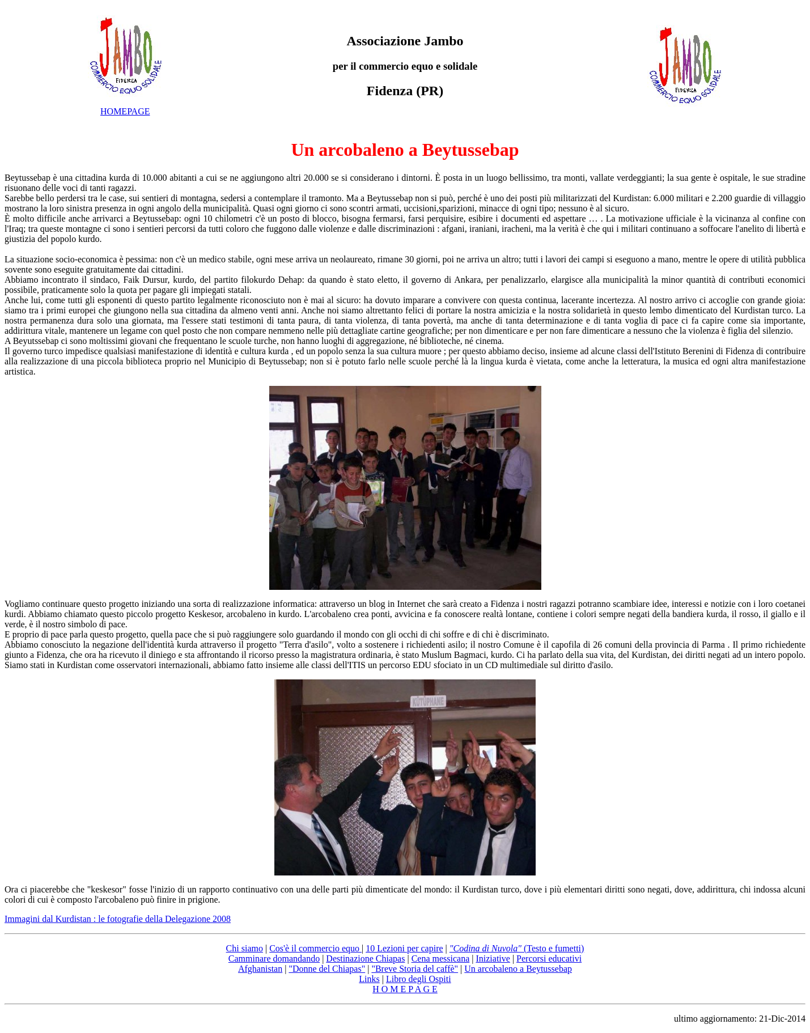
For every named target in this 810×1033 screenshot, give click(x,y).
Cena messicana (441, 958)
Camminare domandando (274, 958)
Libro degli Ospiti (418, 979)
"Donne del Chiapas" (327, 969)
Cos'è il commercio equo (315, 948)
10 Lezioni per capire (404, 948)
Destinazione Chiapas (365, 958)
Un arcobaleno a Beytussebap (405, 149)
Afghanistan (260, 969)
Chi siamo (244, 948)
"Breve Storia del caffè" (414, 969)
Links (369, 979)
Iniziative (493, 958)
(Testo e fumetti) (516, 948)
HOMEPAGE (125, 111)
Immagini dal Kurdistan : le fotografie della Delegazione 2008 (118, 919)
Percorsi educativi (549, 958)
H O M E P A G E (405, 989)
